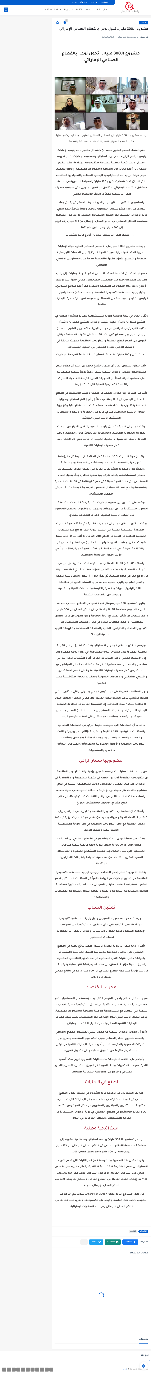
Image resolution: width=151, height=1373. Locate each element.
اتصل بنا (104, 3)
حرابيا (125, 1369)
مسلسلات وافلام (53, 10)
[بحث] (6, 10)
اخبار (105, 10)
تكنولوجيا (88, 10)
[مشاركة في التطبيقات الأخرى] (84, 1242)
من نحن (94, 3)
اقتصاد (78, 10)
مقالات (98, 10)
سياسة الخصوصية (79, 3)
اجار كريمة (68, 10)
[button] (130, 1242)
